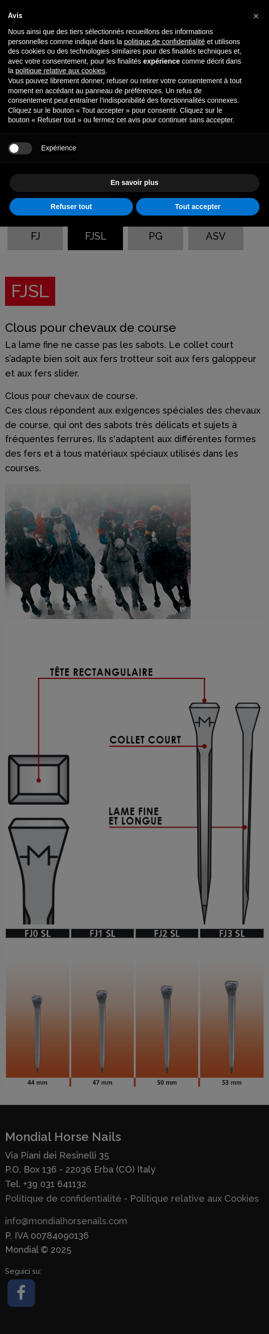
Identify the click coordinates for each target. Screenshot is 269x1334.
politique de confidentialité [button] (164, 42)
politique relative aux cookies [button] (60, 71)
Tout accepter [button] (198, 207)
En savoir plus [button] (134, 182)
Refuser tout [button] (71, 207)
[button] (256, 16)
